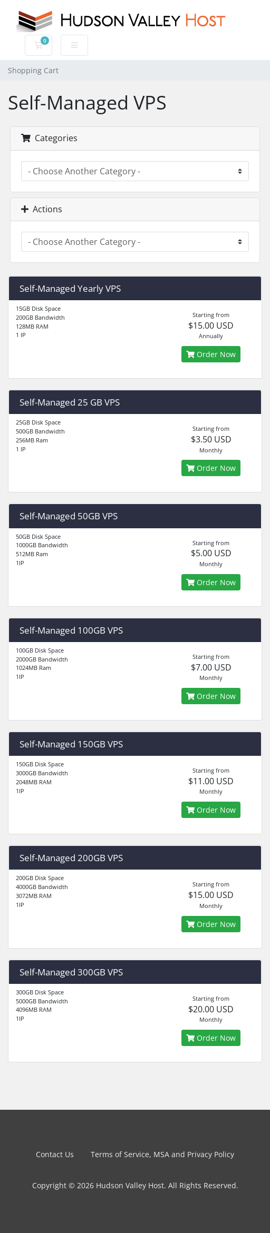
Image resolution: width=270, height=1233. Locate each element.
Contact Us (55, 1154)
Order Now (211, 354)
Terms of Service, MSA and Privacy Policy (162, 1154)
